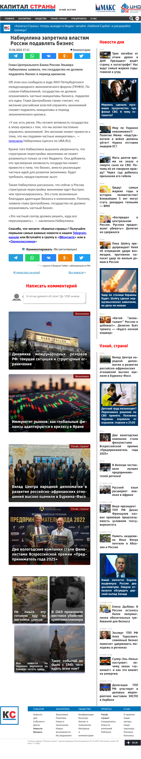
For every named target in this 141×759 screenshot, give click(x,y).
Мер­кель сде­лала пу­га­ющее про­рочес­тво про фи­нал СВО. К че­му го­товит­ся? (118, 110)
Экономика (82, 313)
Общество (41, 18)
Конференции (86, 714)
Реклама (128, 732)
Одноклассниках (22, 241)
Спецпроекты (78, 18)
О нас (94, 18)
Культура (83, 718)
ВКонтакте (67, 237)
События (38, 709)
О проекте (129, 714)
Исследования (63, 735)
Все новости (76, 272)
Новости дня (112, 42)
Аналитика (24, 18)
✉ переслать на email (26, 272)
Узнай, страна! (59, 18)
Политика (61, 718)
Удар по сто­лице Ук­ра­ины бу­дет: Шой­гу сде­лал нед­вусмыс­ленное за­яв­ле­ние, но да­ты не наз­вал (118, 300)
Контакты (129, 735)
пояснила (16, 141)
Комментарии (81, 50)
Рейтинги (106, 732)
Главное (9, 18)
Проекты (106, 709)
